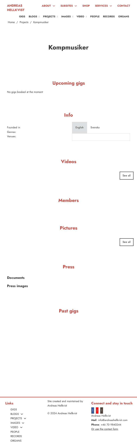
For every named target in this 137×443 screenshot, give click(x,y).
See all (127, 175)
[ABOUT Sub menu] (54, 6)
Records (109, 16)
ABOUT (46, 6)
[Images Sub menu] (73, 16)
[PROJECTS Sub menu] (57, 16)
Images (66, 16)
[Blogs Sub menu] (39, 16)
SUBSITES (66, 6)
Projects (24, 22)
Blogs (33, 16)
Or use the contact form (104, 429)
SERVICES (101, 6)
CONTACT (123, 6)
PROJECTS (49, 16)
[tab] (79, 127)
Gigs (22, 16)
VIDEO (80, 16)
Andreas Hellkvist (15, 7)
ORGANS (123, 16)
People (95, 16)
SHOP (86, 6)
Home (11, 22)
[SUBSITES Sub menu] (75, 6)
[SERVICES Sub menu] (110, 6)
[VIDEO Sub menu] (86, 16)
